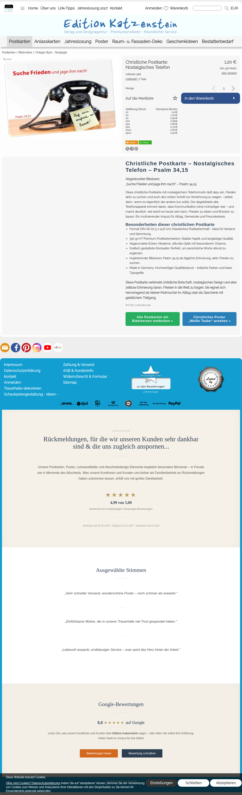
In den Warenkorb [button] (199, 98)
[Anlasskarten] (47, 41)
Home (33, 8)
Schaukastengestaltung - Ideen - (31, 394)
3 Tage (136, 79)
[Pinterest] (26, 348)
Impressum (13, 365)
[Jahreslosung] (77, 41)
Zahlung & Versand (78, 365)
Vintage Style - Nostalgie (51, 52)
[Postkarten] (19, 41)
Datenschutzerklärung (22, 371)
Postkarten (8, 52)
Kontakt (116, 8)
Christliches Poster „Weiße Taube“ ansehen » (209, 319)
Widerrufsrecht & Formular (85, 376)
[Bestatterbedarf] (217, 41)
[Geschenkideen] (182, 41)
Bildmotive (25, 52)
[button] (22, 8)
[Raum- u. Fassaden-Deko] (137, 41)
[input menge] (223, 88)
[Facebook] (15, 348)
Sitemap (70, 382)
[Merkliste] (165, 8)
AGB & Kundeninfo (78, 371)
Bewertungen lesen (99, 753)
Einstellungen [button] (161, 783)
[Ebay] (58, 348)
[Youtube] (47, 348)
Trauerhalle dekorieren (22, 388)
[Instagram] (37, 348)
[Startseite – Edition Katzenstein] (9, 5)
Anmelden (153, 8)
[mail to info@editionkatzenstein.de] (5, 348)
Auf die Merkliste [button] (140, 98)
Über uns (48, 8)
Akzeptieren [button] (226, 783)
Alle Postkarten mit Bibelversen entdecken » (152, 319)
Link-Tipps (66, 8)
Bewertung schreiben (142, 753)
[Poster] (101, 41)
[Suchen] (207, 8)
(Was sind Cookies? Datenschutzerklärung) (33, 783)
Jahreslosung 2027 (92, 8)
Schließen (193, 783)
